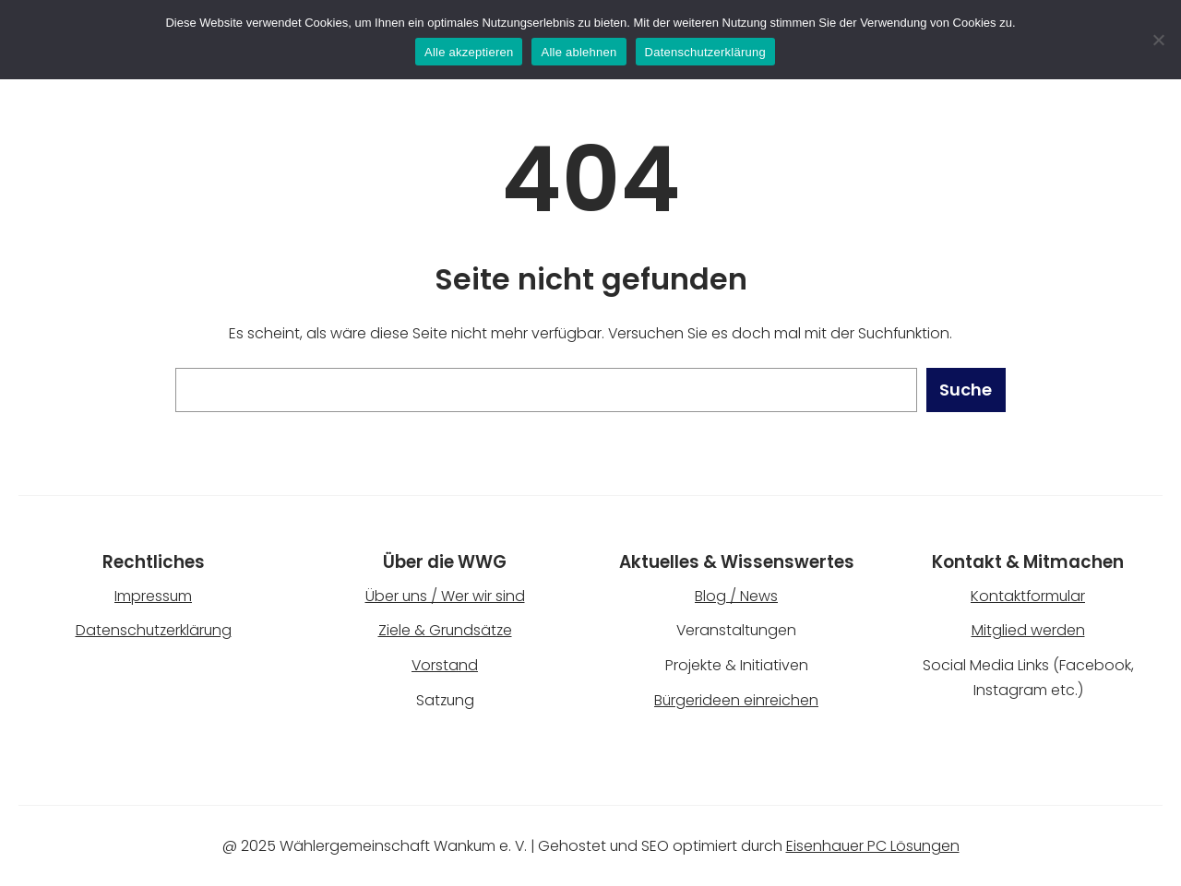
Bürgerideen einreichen (736, 700)
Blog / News (736, 596)
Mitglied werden (1028, 630)
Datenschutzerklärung (154, 630)
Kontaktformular (1028, 596)
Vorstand (445, 665)
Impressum (153, 596)
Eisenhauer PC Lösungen (873, 845)
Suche (965, 389)
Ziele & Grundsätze (445, 630)
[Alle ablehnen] (1158, 39)
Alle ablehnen (578, 52)
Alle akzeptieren (469, 52)
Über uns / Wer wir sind (445, 596)
